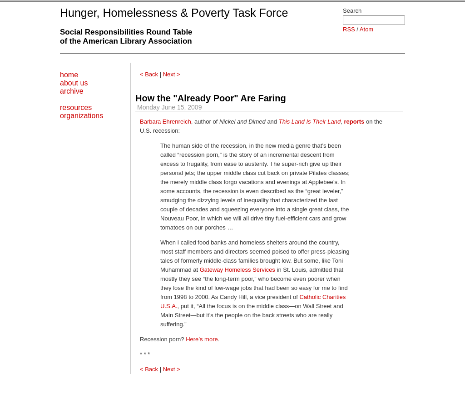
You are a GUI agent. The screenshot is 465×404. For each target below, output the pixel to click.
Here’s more (202, 339)
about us (74, 83)
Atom (366, 29)
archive (72, 91)
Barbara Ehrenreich (165, 121)
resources (76, 107)
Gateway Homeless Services (237, 269)
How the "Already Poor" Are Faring (210, 98)
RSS (349, 29)
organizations (81, 116)
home (69, 75)
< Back (149, 74)
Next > (171, 74)
